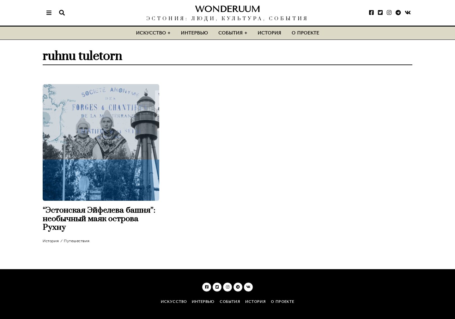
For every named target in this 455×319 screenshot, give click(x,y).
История (269, 33)
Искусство (151, 33)
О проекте (305, 33)
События (230, 33)
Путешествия (77, 241)
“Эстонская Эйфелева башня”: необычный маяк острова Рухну (99, 219)
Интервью (194, 33)
